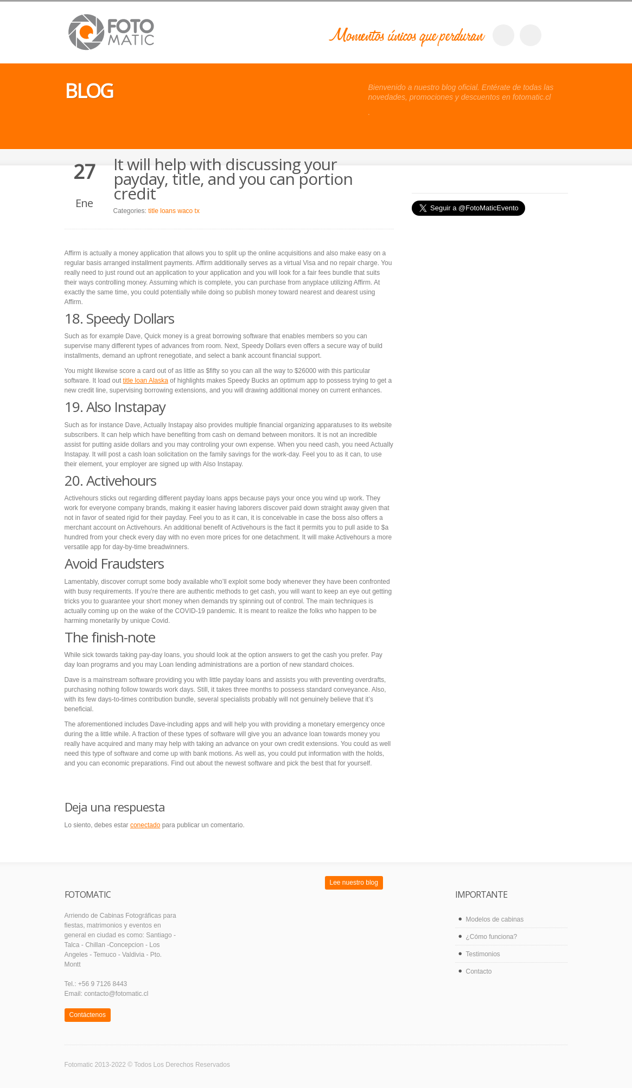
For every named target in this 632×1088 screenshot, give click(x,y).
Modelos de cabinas (495, 919)
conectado (145, 825)
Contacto (479, 971)
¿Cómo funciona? (492, 937)
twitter (530, 35)
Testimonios (483, 954)
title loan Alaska (145, 380)
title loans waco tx (174, 211)
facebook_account (503, 35)
